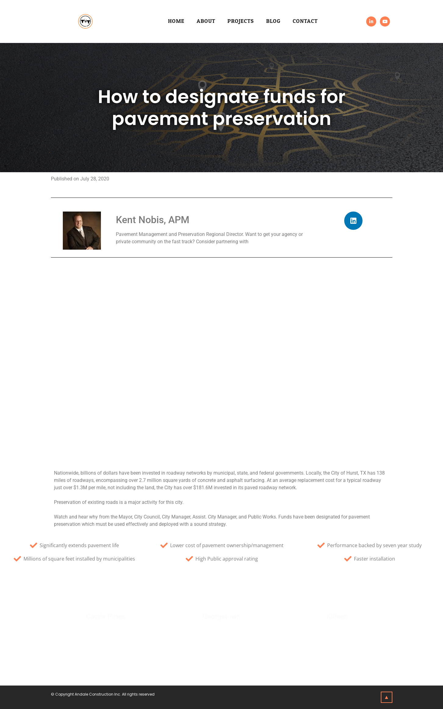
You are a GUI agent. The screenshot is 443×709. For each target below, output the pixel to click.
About (206, 21)
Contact (305, 21)
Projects (240, 21)
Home (176, 21)
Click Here (105, 632)
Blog (273, 21)
